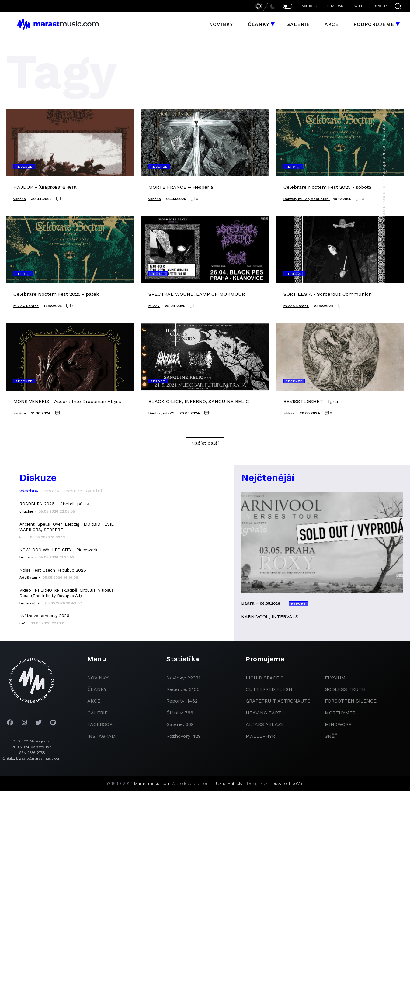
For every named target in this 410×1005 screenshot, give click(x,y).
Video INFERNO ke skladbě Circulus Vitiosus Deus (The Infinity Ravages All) (66, 593)
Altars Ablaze (265, 724)
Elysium (335, 678)
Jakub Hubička (229, 783)
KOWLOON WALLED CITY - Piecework (58, 549)
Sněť (331, 736)
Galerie (298, 24)
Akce (332, 24)
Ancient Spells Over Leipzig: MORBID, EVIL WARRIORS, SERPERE (66, 527)
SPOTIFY (381, 6)
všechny (28, 491)
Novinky (221, 24)
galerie (97, 713)
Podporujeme (373, 24)
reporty (50, 491)
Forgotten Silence (351, 701)
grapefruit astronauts (278, 701)
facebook (100, 724)
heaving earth (265, 713)
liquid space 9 (264, 678)
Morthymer (340, 713)
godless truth (345, 689)
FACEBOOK (308, 6)
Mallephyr (260, 736)
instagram (101, 736)
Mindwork (338, 724)
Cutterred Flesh (269, 689)
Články (258, 24)
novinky (98, 678)
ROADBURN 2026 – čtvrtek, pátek (54, 503)
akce (93, 701)
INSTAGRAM (334, 6)
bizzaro (279, 783)
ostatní (94, 491)
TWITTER (359, 6)
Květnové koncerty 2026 (44, 615)
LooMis (296, 783)
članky (97, 689)
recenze (72, 491)
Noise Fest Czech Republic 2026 (52, 570)
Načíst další (205, 443)
